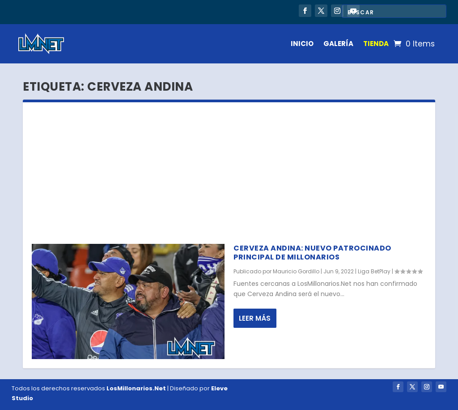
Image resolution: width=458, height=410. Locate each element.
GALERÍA (338, 43)
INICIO (302, 43)
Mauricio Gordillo (296, 271)
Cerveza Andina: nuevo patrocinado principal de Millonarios (312, 253)
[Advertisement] (229, 169)
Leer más (255, 318)
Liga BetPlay (374, 271)
